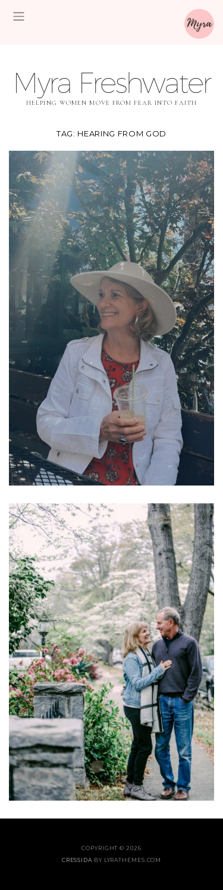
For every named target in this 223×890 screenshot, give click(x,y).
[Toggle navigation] (19, 16)
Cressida (77, 860)
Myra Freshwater (111, 82)
